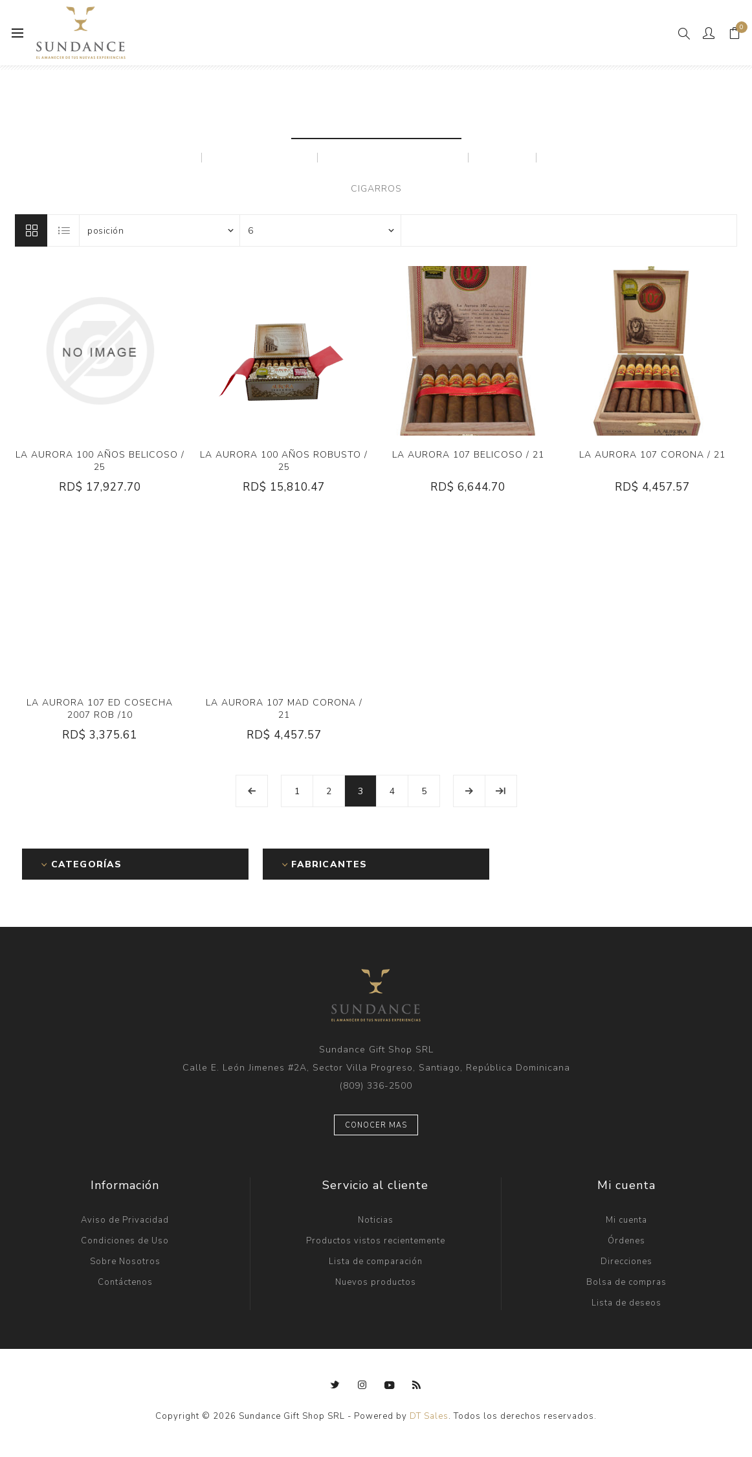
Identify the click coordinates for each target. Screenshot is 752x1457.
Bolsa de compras (626, 1282)
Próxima (469, 790)
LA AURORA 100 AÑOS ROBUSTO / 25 (284, 461)
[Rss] (416, 1385)
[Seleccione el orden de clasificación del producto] (160, 230)
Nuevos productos (375, 1282)
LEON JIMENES (260, 157)
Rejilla (31, 230)
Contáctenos (125, 1282)
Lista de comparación (376, 1261)
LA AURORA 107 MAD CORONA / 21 (284, 708)
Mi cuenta (626, 1220)
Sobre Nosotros (125, 1261)
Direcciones (626, 1261)
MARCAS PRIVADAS (393, 157)
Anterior (251, 790)
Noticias (375, 1220)
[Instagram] (362, 1385)
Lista (64, 230)
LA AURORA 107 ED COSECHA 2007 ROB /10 (100, 708)
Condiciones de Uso (125, 1241)
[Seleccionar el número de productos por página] (320, 230)
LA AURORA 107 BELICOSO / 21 (468, 455)
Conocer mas (376, 1125)
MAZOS (502, 157)
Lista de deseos (626, 1303)
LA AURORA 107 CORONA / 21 (652, 455)
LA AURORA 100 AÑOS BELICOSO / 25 (100, 461)
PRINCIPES (582, 157)
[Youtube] (389, 1385)
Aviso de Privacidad (125, 1220)
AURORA (163, 157)
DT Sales (429, 1416)
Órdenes (626, 1241)
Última (500, 790)
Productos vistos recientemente (375, 1241)
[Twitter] (335, 1385)
